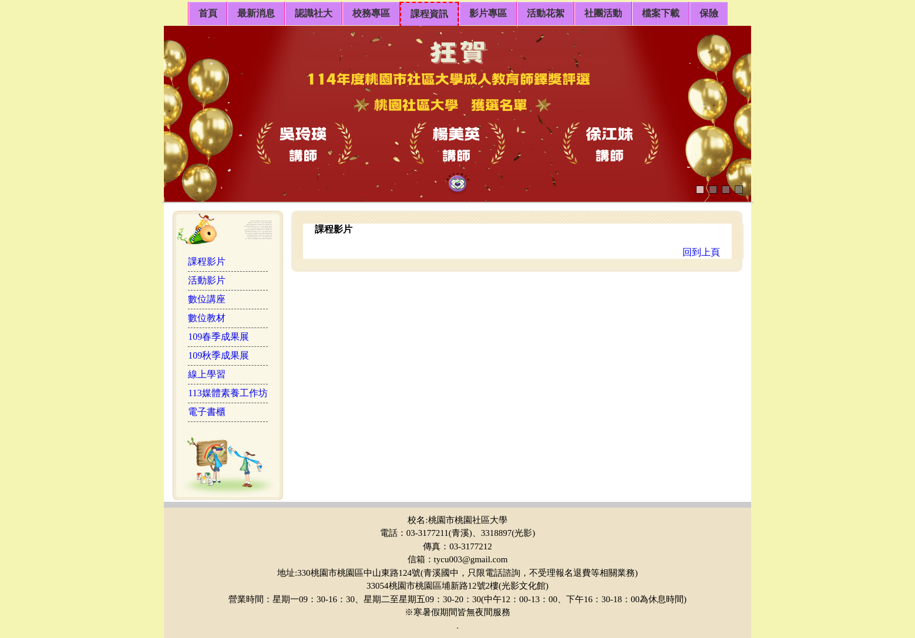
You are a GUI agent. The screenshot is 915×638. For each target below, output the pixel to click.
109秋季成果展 (218, 355)
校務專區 (371, 13)
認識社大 (313, 13)
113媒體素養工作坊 (227, 393)
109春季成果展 (218, 337)
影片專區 (488, 13)
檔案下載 (660, 13)
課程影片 (207, 261)
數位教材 (207, 318)
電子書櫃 (207, 412)
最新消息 (256, 13)
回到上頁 (701, 252)
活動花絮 (545, 13)
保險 (708, 13)
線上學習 (207, 374)
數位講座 (207, 299)
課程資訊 (429, 14)
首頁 (208, 13)
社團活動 (603, 13)
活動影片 (207, 280)
